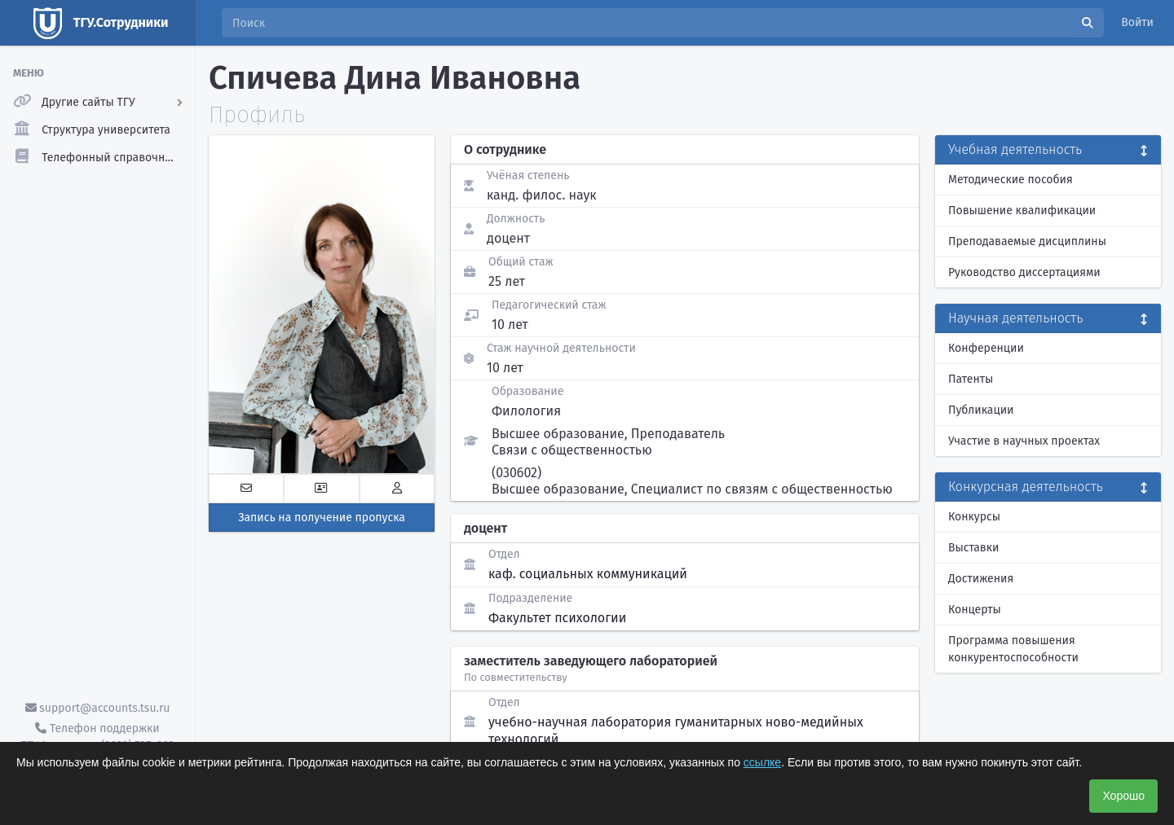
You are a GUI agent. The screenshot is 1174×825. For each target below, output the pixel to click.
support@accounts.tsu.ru (97, 708)
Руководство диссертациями (1024, 272)
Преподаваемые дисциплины (1027, 241)
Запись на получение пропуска (321, 517)
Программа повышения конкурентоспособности (1013, 649)
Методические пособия (1010, 180)
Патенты (970, 379)
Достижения (980, 579)
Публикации (980, 410)
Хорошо (1123, 795)
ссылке (762, 762)
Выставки (973, 548)
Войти (1137, 22)
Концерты (974, 610)
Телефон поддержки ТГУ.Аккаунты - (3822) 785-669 (97, 737)
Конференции (986, 348)
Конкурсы (974, 517)
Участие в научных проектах (1024, 441)
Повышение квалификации (1022, 210)
